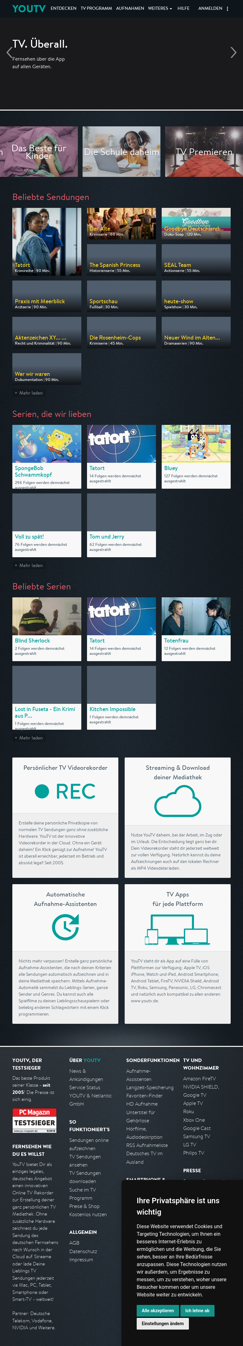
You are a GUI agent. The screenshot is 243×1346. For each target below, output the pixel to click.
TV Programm (96, 9)
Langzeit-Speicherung (150, 1087)
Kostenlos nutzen (88, 1214)
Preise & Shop (84, 1206)
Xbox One (194, 1120)
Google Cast (197, 1128)
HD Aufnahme (142, 1104)
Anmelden (210, 9)
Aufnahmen (130, 9)
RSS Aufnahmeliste (147, 1145)
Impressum (81, 1259)
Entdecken (64, 9)
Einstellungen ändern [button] (163, 1323)
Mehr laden (31, 393)
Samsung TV (196, 1136)
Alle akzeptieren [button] (158, 1310)
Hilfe (184, 9)
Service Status (84, 1087)
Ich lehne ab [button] (197, 1310)
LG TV (189, 1144)
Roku (188, 1111)
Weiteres (158, 9)
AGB (74, 1243)
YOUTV (29, 9)
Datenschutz (83, 1251)
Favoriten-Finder (144, 1095)
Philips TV (193, 1153)
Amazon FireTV (199, 1078)
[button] (227, 9)
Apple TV (193, 1103)
